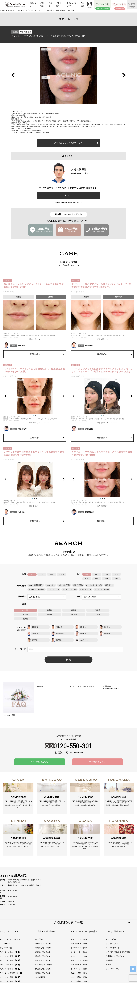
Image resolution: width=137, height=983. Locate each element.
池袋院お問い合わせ (43, 961)
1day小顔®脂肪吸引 (36, 585)
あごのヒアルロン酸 (102, 589)
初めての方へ (111, 948)
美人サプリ (110, 974)
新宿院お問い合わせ (43, 957)
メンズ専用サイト (113, 957)
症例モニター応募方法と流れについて (68, 203)
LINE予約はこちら (39, 764)
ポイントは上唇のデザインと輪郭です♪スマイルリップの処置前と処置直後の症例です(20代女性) (101, 285)
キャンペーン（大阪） (79, 974)
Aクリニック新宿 (6, 965)
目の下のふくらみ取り (37, 589)
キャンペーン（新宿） (79, 953)
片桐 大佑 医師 (25, 32)
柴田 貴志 (89, 345)
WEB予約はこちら (97, 764)
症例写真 (41, 4)
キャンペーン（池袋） (79, 957)
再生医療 (82, 4)
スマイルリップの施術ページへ (76, 143)
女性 (41, 574)
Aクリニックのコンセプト (10, 948)
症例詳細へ (47, 354)
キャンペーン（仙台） (79, 965)
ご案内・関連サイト (115, 940)
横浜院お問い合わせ (43, 965)
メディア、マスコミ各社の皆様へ (119, 961)
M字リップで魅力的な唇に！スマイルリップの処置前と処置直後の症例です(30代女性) (34, 453)
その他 (61, 574)
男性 (51, 574)
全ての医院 (25, 610)
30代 (116, 574)
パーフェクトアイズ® (94, 585)
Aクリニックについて (10, 940)
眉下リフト (109, 585)
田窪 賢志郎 (22, 429)
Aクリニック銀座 (6, 961)
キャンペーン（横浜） (79, 961)
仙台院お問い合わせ (43, 969)
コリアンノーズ (53, 589)
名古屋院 (73, 614)
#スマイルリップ (9, 292)
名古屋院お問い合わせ (43, 974)
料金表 (50, 4)
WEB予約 (39, 948)
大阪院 (97, 614)
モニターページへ (68, 195)
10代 (96, 574)
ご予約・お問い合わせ (45, 940)
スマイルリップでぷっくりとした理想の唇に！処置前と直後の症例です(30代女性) (34, 370)
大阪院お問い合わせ (43, 978)
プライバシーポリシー (114, 978)
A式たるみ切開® (64, 585)
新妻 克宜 (89, 429)
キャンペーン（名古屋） (80, 969)
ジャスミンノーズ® (69, 589)
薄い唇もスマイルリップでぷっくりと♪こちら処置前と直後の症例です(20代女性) (34, 285)
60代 (106, 578)
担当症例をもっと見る (79, 173)
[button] (12, 75)
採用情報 (109, 969)
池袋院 (97, 610)
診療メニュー (33, 4)
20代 (106, 574)
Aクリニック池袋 (6, 969)
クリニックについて (71, 4)
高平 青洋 (21, 345)
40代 (86, 578)
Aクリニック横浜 (6, 974)
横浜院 (25, 614)
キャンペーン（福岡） (79, 978)
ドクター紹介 (59, 4)
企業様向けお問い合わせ (115, 965)
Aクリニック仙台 (6, 978)
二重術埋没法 (78, 585)
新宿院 (73, 610)
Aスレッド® (50, 585)
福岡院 (25, 619)
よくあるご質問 (112, 953)
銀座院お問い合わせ (43, 953)
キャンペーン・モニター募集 (84, 940)
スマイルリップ (85, 589)
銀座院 (49, 610)
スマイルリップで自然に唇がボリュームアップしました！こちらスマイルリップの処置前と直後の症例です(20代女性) (102, 370)
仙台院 (49, 614)
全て (32, 574)
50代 (96, 578)
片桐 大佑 (21, 512)
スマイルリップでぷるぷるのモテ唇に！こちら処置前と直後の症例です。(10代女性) (102, 453)
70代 (116, 578)
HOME (2, 10)
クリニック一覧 (6, 957)
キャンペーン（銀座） (79, 948)
